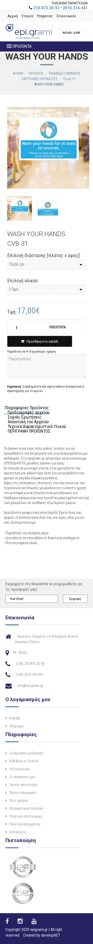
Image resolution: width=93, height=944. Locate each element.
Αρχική (12, 16)
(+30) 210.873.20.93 (30, 663)
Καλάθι (14, 718)
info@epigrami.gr (30, 685)
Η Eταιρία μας (19, 769)
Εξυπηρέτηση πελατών (26, 808)
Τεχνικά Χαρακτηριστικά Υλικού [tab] (37, 426)
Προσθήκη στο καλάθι (40, 341)
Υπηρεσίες (45, 16)
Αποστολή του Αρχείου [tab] (28, 422)
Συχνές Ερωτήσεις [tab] (24, 417)
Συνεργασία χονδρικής (26, 753)
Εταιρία (27, 16)
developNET (50, 935)
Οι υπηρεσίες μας (22, 777)
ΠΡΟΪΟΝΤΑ (19, 46)
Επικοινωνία (66, 16)
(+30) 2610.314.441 (29, 674)
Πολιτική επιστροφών (25, 816)
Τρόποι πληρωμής (22, 792)
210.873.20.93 (46, 7)
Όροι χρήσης (19, 800)
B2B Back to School (23, 761)
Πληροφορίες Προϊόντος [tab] (27, 408)
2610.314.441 (75, 7)
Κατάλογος (18, 832)
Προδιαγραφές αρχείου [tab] (28, 412)
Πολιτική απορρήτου (24, 824)
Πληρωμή (16, 726)
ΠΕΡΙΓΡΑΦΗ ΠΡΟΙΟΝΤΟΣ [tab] (29, 431)
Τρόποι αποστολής (23, 785)
